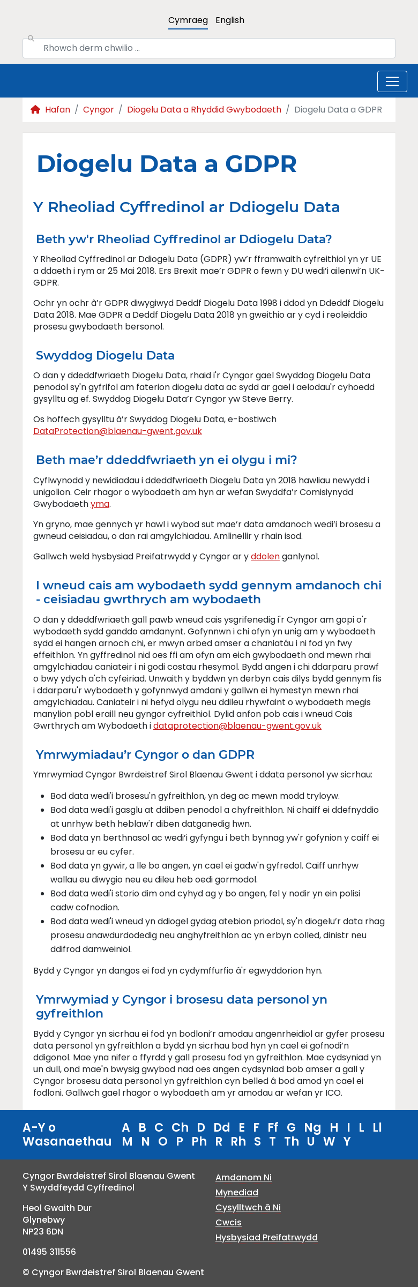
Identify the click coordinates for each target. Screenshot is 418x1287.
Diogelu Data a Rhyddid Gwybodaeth (204, 109)
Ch (180, 1127)
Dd (221, 1127)
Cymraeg (188, 20)
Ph (199, 1141)
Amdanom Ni (243, 1177)
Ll (377, 1127)
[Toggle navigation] (392, 81)
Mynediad (236, 1192)
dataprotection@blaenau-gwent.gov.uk (237, 726)
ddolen (265, 556)
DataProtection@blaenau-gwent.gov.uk (117, 431)
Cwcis (228, 1222)
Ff (273, 1127)
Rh (238, 1141)
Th (291, 1141)
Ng (313, 1127)
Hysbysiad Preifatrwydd (266, 1237)
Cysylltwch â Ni (248, 1207)
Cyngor (98, 109)
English (229, 20)
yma (100, 504)
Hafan (50, 109)
